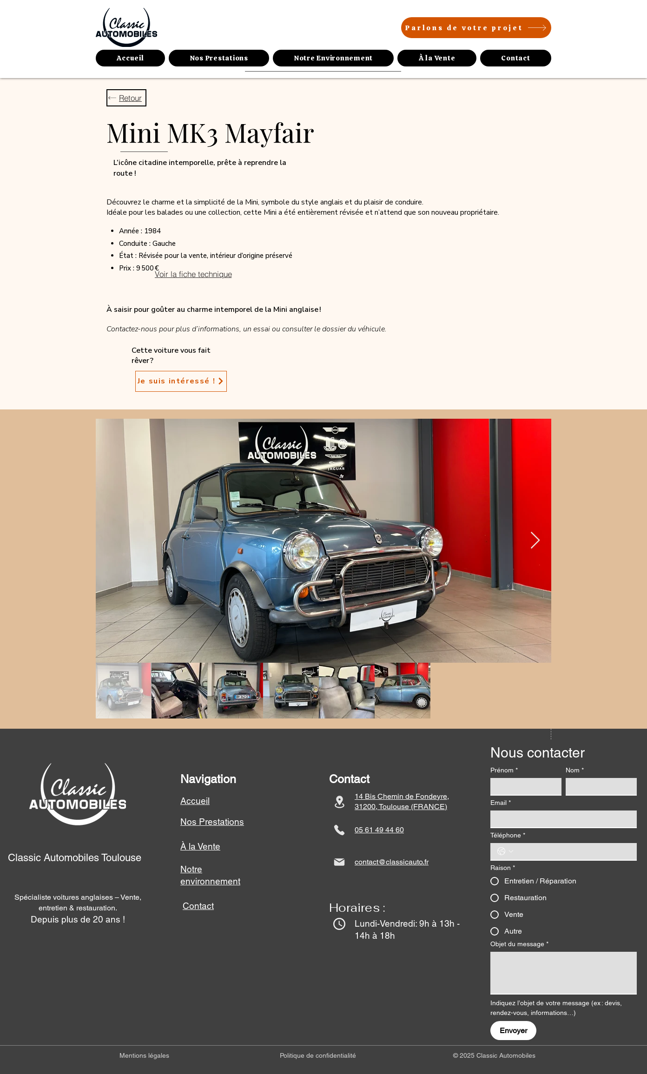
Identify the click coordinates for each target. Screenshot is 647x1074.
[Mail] (339, 862)
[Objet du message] (563, 972)
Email (500, 803)
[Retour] (126, 97)
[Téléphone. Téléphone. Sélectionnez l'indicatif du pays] (505, 851)
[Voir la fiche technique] (193, 273)
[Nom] (598, 786)
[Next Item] (535, 541)
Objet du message (519, 944)
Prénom (504, 770)
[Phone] (339, 830)
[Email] (560, 818)
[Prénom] (523, 786)
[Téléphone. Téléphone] (573, 851)
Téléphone (507, 835)
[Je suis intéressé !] (181, 381)
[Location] (339, 802)
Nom (575, 770)
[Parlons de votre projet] (476, 27)
